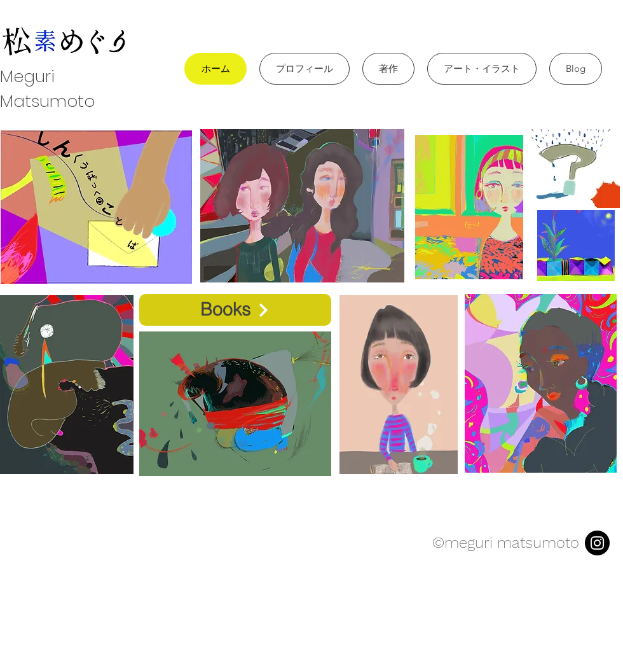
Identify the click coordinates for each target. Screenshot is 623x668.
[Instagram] (597, 543)
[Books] (235, 310)
